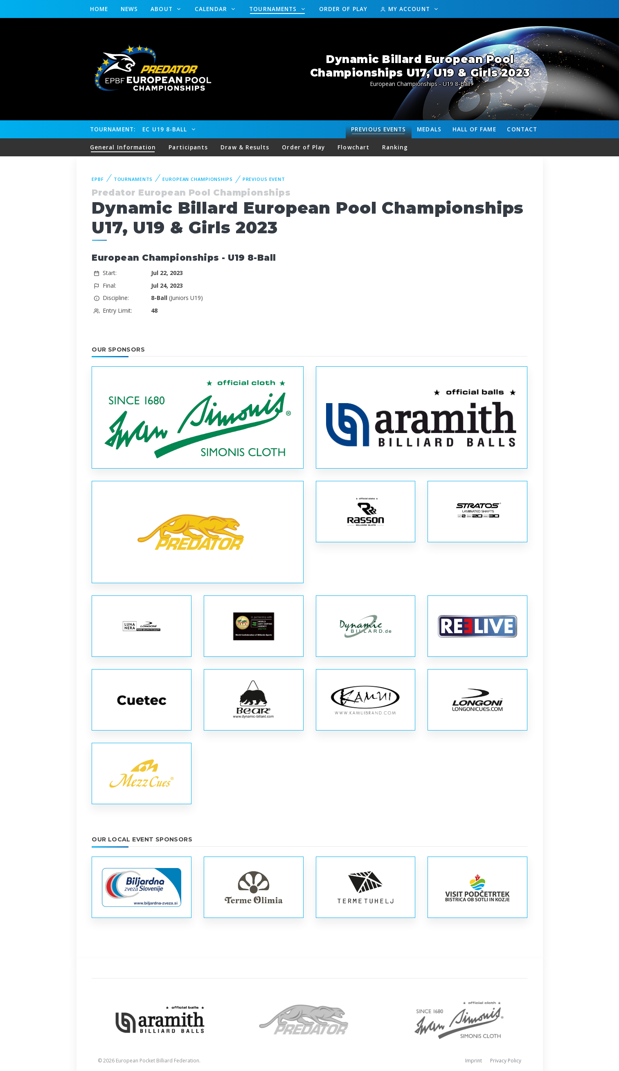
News (129, 9)
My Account (406, 9)
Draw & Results (245, 147)
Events (378, 129)
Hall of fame (474, 129)
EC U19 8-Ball (165, 129)
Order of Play (343, 9)
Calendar (212, 9)
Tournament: (112, 129)
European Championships (197, 179)
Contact (522, 129)
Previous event (264, 179)
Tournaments (274, 9)
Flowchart (353, 147)
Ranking (395, 147)
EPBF (98, 179)
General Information (123, 147)
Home (99, 9)
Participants (188, 147)
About (163, 9)
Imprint (473, 1060)
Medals (429, 129)
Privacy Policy (505, 1060)
